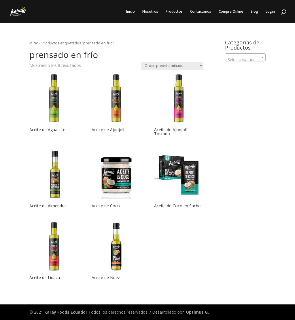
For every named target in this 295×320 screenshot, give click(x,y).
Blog (254, 12)
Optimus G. (197, 312)
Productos (174, 12)
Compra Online (231, 12)
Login (270, 12)
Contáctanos (200, 12)
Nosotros (150, 12)
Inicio (130, 12)
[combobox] (245, 57)
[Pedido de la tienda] (172, 66)
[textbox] (245, 60)
